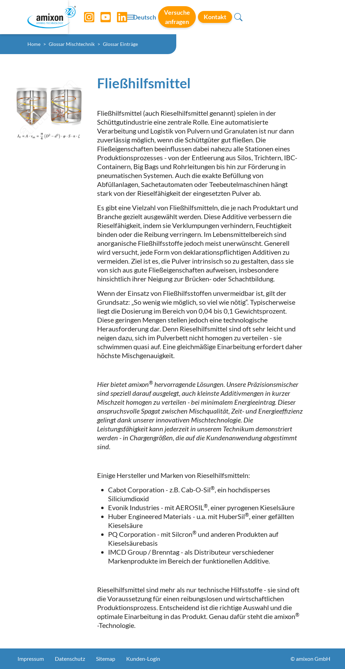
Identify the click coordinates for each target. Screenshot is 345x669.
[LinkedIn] (117, 17)
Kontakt (287, 17)
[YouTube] (100, 17)
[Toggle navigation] (172, 17)
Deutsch (190, 17)
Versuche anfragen (235, 17)
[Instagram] (84, 17)
